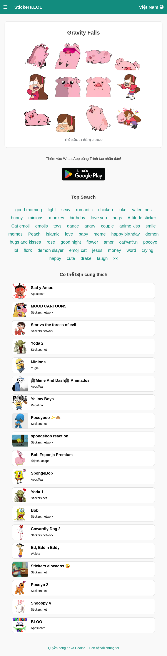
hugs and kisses (25, 242)
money (114, 250)
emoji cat (78, 250)
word (131, 250)
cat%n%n (128, 242)
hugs (118, 217)
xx (115, 258)
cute (71, 258)
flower (92, 242)
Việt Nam (151, 7)
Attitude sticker (142, 217)
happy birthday (126, 234)
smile (150, 226)
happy (55, 258)
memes (15, 234)
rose (51, 242)
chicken (106, 209)
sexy (65, 209)
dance (73, 226)
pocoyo (150, 242)
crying (147, 250)
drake (86, 258)
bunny (17, 217)
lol (16, 250)
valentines (142, 209)
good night (71, 242)
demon (152, 234)
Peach (34, 234)
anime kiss (129, 226)
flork (28, 250)
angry (90, 226)
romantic (85, 209)
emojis (41, 226)
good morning (28, 209)
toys (57, 226)
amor (109, 242)
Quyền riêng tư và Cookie (66, 648)
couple (107, 226)
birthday (77, 217)
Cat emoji (20, 226)
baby (84, 234)
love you (99, 217)
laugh (102, 258)
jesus (97, 250)
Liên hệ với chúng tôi (104, 648)
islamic (52, 234)
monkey (57, 217)
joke (123, 209)
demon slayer (50, 250)
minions (35, 217)
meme (100, 234)
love (69, 234)
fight (52, 209)
